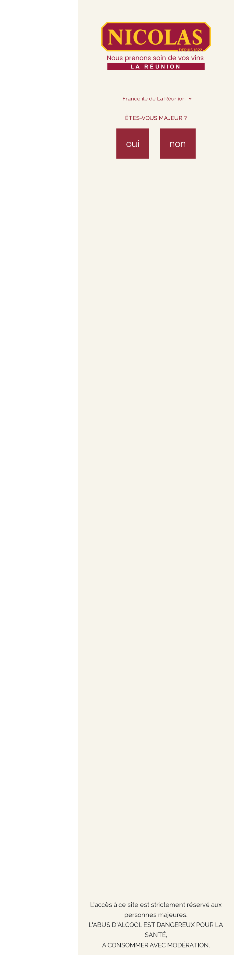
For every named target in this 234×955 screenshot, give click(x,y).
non (177, 143)
